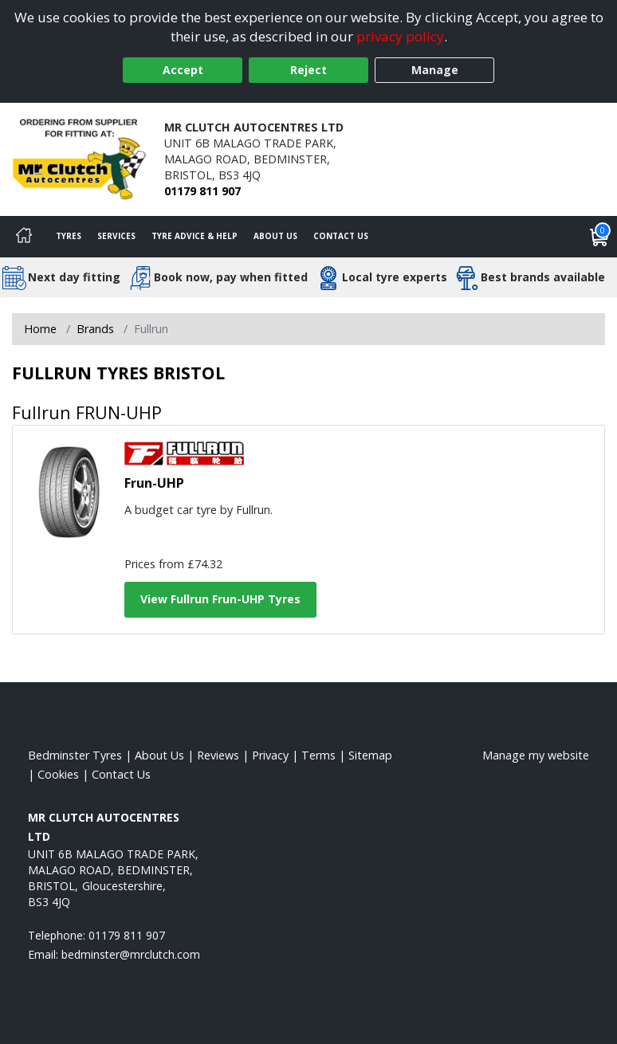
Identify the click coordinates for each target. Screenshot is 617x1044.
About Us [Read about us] (159, 755)
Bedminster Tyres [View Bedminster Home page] (75, 755)
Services (116, 235)
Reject (308, 69)
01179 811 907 (202, 190)
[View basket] (599, 236)
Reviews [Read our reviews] (218, 755)
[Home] (24, 236)
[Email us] (130, 954)
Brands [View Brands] (95, 328)
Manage (434, 69)
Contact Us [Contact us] (340, 235)
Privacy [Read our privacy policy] (270, 755)
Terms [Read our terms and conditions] (318, 755)
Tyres (68, 235)
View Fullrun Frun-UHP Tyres (220, 598)
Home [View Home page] (40, 328)
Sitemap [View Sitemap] (370, 755)
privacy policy (400, 36)
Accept (183, 69)
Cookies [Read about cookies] (58, 774)
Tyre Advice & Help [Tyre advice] (194, 235)
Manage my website (535, 755)
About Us (275, 235)
